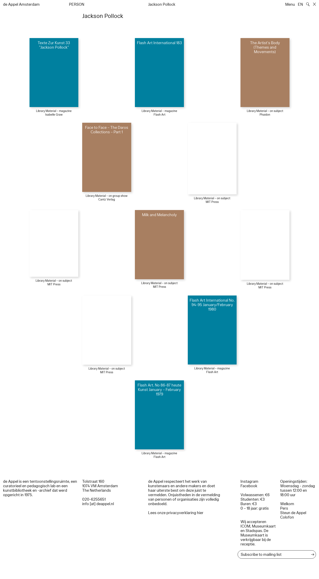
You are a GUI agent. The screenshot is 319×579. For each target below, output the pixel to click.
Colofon (287, 517)
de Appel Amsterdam (21, 4)
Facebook (248, 486)
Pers (284, 508)
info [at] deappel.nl (98, 504)
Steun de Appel (293, 513)
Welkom (287, 504)
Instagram (249, 481)
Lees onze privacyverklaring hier (175, 513)
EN (300, 4)
